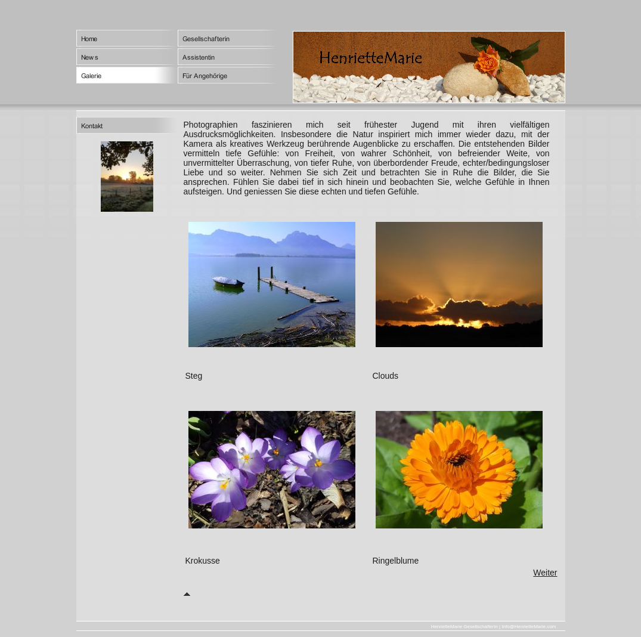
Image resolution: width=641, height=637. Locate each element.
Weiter (545, 572)
